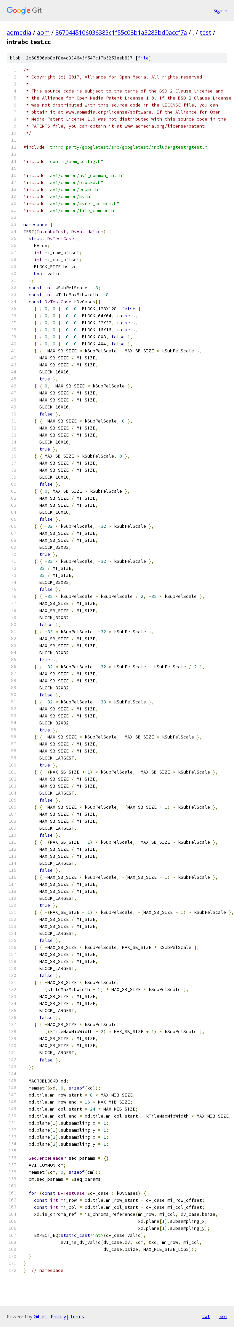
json (222, 1316)
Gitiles (40, 1316)
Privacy (58, 1316)
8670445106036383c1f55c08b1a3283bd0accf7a (121, 32)
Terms (77, 1316)
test (205, 32)
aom (43, 32)
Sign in (220, 10)
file (143, 58)
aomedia (19, 32)
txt (206, 1316)
